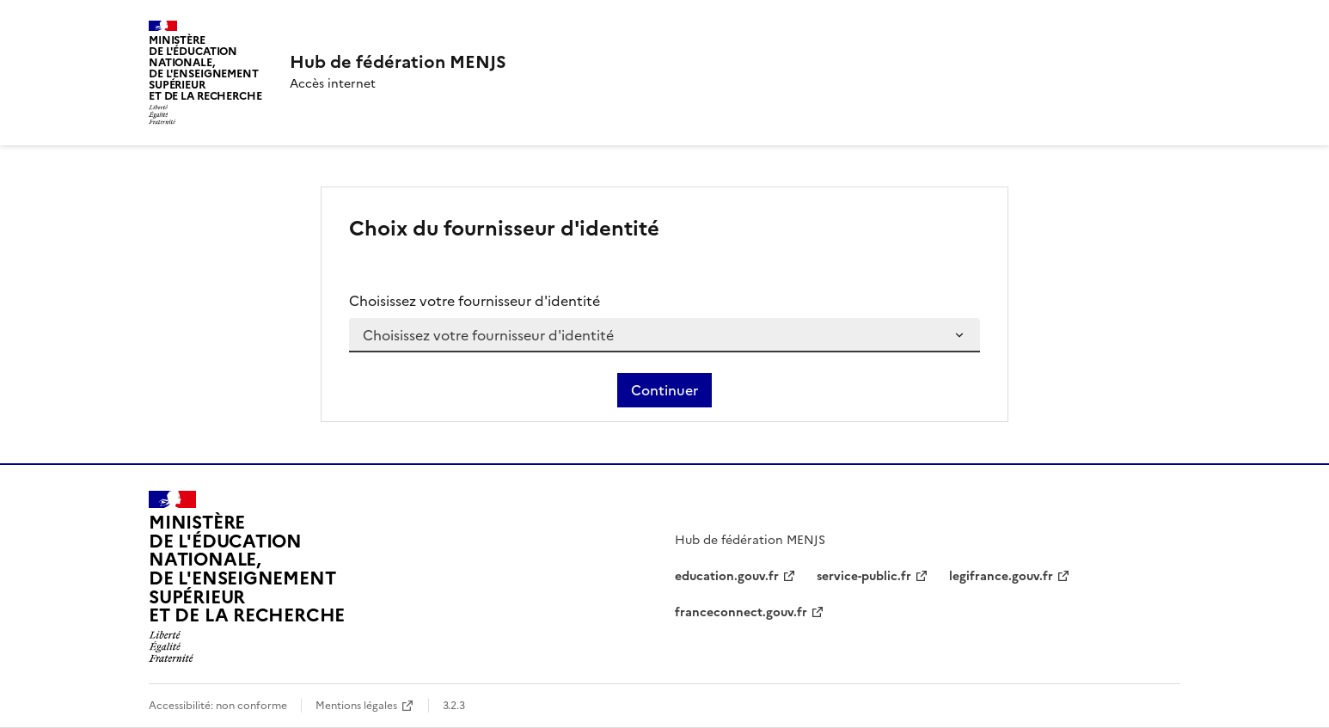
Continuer (664, 390)
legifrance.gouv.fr (1001, 576)
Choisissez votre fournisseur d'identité (474, 301)
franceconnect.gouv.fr (741, 612)
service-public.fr (864, 576)
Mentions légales (356, 705)
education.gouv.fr (727, 576)
